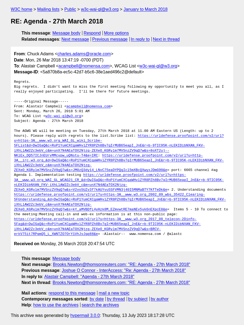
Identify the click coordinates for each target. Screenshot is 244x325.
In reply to (140, 39)
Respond (92, 33)
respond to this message (71, 293)
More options (116, 33)
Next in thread (166, 39)
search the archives (100, 305)
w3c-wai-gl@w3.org (100, 9)
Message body (66, 33)
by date (97, 299)
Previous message (110, 39)
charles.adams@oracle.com (84, 54)
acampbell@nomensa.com (84, 66)
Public (70, 9)
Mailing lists (48, 9)
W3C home (21, 9)
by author (160, 299)
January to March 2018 (145, 9)
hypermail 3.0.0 (85, 315)
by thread (116, 299)
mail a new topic (114, 293)
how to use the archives (56, 305)
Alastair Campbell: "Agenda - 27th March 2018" (89, 276)
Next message (75, 39)
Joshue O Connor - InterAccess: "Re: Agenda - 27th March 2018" (124, 270)
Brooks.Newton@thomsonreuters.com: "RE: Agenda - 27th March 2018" (121, 264)
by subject (137, 299)
